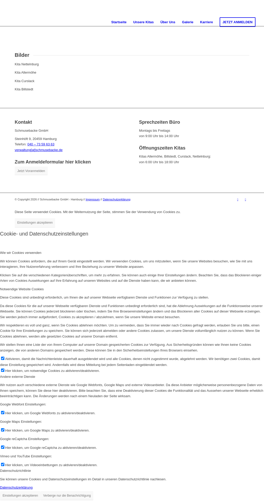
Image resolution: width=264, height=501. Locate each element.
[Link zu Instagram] (245, 199)
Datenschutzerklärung (116, 199)
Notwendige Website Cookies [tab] (22, 289)
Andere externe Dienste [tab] (17, 377)
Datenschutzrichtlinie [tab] (15, 471)
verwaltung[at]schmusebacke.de (39, 150)
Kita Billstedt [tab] (24, 89)
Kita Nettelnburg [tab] (27, 64)
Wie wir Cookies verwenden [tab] (20, 253)
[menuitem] (119, 22)
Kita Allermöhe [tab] (25, 72)
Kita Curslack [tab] (25, 81)
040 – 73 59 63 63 (40, 144)
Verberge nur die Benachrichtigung (67, 495)
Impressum (93, 199)
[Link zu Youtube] (238, 199)
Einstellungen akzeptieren (35, 222)
